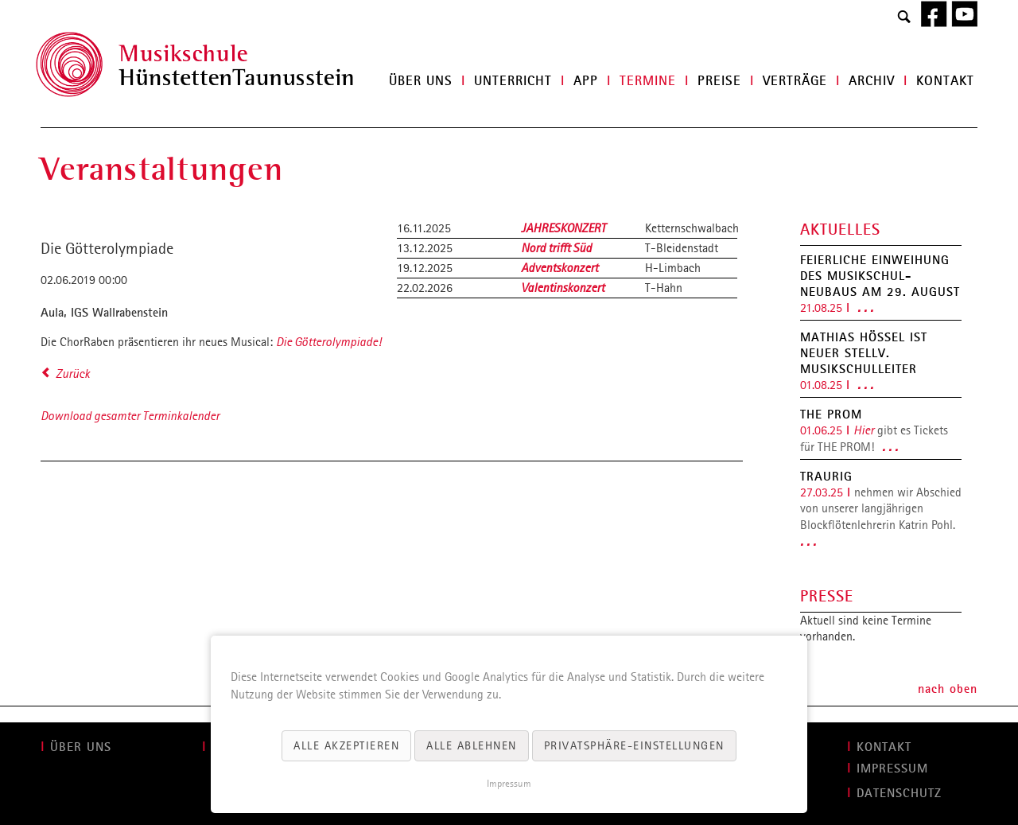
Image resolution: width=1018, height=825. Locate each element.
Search (904, 17)
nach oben (947, 688)
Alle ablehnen (471, 745)
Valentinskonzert (562, 287)
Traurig (826, 476)
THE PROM (831, 414)
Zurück (73, 373)
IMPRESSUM (892, 768)
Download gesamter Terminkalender (130, 415)
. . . (865, 307)
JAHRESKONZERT (563, 227)
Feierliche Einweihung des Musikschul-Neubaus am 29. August (880, 275)
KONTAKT (884, 746)
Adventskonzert (559, 267)
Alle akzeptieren (346, 745)
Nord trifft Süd (556, 247)
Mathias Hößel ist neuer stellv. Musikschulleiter (863, 352)
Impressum (509, 783)
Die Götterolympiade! (328, 341)
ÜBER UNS (80, 746)
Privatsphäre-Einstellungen (634, 745)
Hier (863, 430)
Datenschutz (899, 792)
